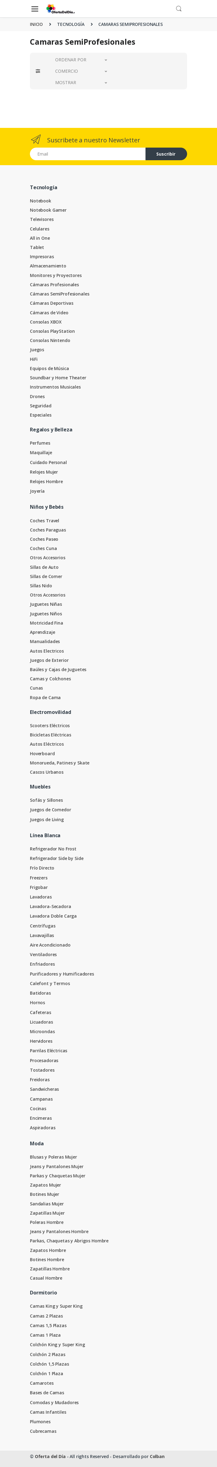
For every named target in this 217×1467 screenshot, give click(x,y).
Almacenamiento (48, 266)
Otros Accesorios (47, 557)
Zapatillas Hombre (50, 1269)
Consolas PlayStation (52, 331)
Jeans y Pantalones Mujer (57, 1166)
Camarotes (42, 1383)
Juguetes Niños (46, 614)
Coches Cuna (43, 548)
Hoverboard (42, 753)
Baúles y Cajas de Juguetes (58, 669)
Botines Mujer (44, 1194)
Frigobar (39, 887)
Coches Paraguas (48, 530)
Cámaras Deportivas (51, 303)
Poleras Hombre (46, 1222)
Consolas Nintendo (50, 340)
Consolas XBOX (46, 322)
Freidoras (40, 1079)
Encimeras (41, 1118)
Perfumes (40, 443)
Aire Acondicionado (50, 945)
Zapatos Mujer (45, 1185)
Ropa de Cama (45, 697)
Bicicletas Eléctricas (50, 735)
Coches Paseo (44, 539)
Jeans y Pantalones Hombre (59, 1231)
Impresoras (42, 256)
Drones (37, 396)
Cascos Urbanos (46, 772)
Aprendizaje (42, 632)
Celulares (39, 229)
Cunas (36, 688)
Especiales (40, 415)
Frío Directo (42, 868)
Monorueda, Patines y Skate (59, 763)
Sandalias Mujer (47, 1204)
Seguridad (40, 406)
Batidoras (40, 993)
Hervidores (41, 1041)
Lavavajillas (42, 935)
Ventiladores (43, 954)
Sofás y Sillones (46, 800)
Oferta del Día (50, 1456)
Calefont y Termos (50, 983)
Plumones (40, 1421)
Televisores (41, 219)
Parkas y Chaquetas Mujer (57, 1176)
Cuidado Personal (48, 462)
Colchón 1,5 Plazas (49, 1364)
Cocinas (38, 1108)
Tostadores (42, 1070)
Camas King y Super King (56, 1306)
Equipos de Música (49, 368)
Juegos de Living (47, 819)
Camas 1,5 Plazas (48, 1325)
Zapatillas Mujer (47, 1213)
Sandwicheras (44, 1089)
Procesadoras (44, 1060)
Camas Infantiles (48, 1412)
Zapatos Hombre (48, 1250)
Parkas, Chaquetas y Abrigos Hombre (69, 1241)
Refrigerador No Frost (53, 849)
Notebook (40, 201)
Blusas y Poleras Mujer (53, 1157)
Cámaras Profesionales (54, 284)
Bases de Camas (47, 1393)
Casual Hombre (46, 1278)
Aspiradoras (42, 1128)
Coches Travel (44, 521)
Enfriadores (42, 964)
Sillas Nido (41, 586)
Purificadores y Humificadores (62, 974)
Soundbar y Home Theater (58, 378)
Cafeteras (40, 1012)
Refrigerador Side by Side (56, 858)
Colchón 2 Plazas (47, 1354)
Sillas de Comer (46, 576)
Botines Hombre (47, 1259)
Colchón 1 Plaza (46, 1373)
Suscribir (165, 154)
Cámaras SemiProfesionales (59, 294)
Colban (157, 1456)
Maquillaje (41, 452)
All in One (40, 238)
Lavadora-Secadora (50, 906)
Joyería (37, 491)
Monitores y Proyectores (56, 275)
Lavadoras (41, 897)
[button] (178, 8)
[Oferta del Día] (60, 8)
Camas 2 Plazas (46, 1316)
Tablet (37, 247)
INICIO (36, 24)
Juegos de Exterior (49, 660)
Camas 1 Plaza (45, 1335)
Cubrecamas (43, 1431)
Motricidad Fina (46, 623)
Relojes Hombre (46, 481)
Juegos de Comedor (50, 810)
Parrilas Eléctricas (48, 1050)
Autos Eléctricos (47, 744)
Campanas (41, 1099)
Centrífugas (42, 926)
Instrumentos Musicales (55, 387)
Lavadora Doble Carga (53, 916)
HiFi (33, 359)
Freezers (38, 878)
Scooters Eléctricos (50, 725)
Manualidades (45, 641)
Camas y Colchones (50, 679)
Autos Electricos (47, 651)
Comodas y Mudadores (54, 1402)
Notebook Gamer (48, 210)
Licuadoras (41, 1022)
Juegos (37, 349)
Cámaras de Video (49, 313)
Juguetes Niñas (46, 604)
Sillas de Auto (44, 567)
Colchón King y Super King (57, 1344)
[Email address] (88, 154)
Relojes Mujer (44, 472)
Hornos (37, 1002)
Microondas (42, 1031)
